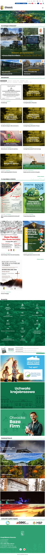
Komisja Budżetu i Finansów (30, 102)
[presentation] (2, 20)
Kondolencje (4, 102)
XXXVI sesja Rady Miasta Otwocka (9, 172)
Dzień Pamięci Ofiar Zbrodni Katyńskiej (10, 254)
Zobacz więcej (41, 259)
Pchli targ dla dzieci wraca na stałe (31, 254)
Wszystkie (3, 80)
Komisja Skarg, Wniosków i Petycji (31, 125)
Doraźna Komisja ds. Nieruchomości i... (10, 125)
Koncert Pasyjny (5, 293)
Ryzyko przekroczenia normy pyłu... (31, 172)
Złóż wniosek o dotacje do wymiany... (9, 149)
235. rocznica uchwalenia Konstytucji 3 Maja (10, 216)
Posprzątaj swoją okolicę (29, 216)
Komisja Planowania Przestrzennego (32, 149)
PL (42, 1)
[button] (19, 21)
